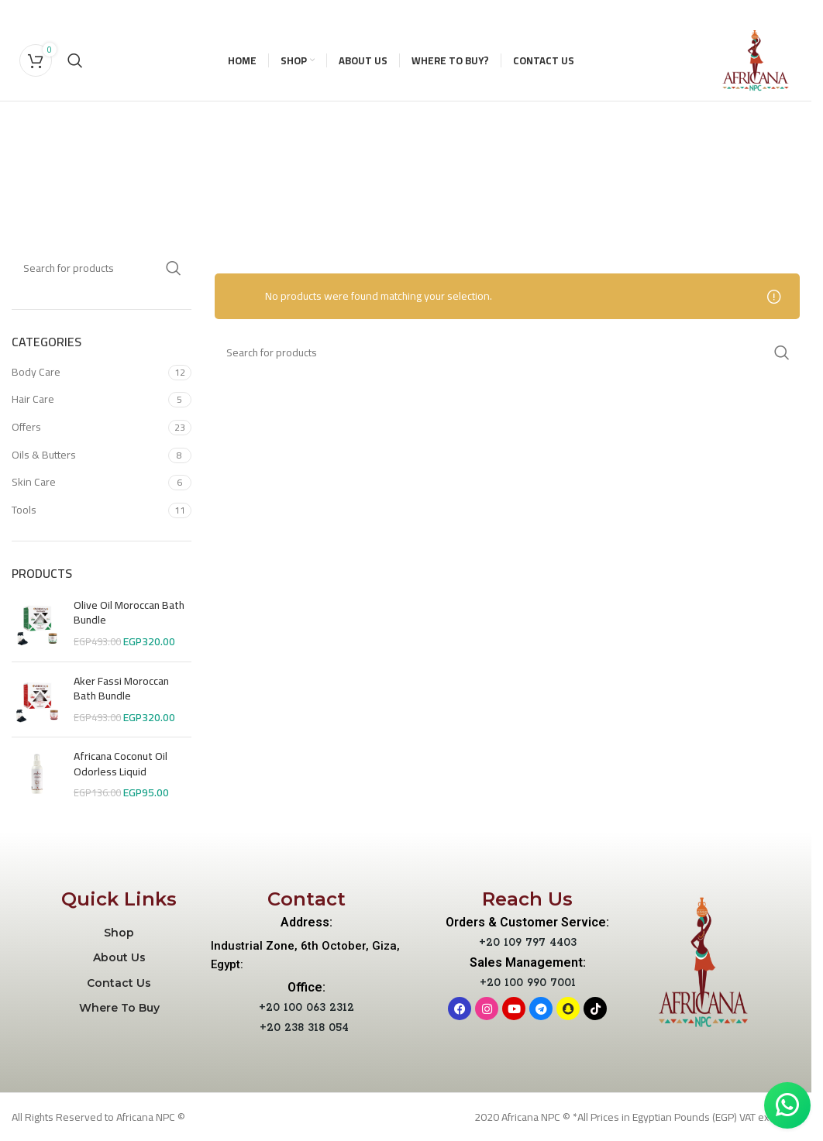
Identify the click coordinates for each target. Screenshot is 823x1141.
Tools (24, 510)
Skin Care (34, 482)
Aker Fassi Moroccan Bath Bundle (121, 689)
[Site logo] (755, 60)
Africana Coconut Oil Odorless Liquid (120, 764)
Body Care (36, 372)
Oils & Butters (44, 455)
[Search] (75, 60)
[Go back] (69, 137)
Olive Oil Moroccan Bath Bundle (129, 613)
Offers (26, 427)
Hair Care (33, 399)
